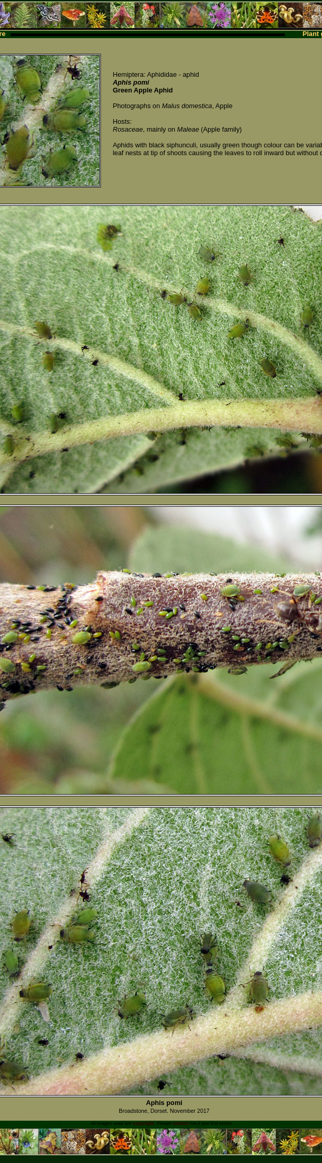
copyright (143, 1123)
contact (180, 1123)
